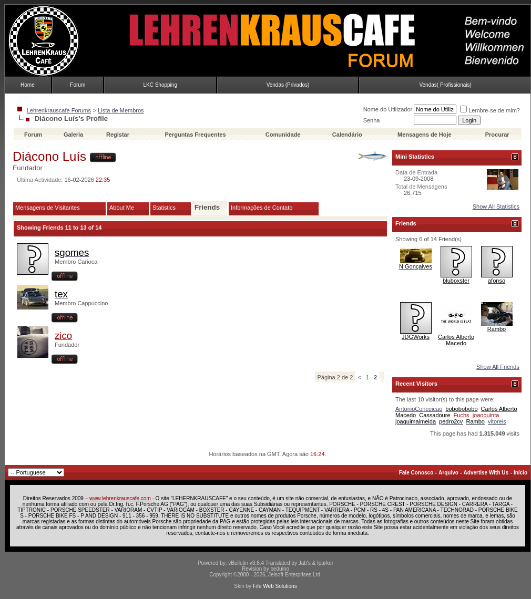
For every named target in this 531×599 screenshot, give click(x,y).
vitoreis (497, 421)
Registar (117, 134)
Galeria (73, 134)
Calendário (347, 134)
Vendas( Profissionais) (445, 85)
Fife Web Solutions (275, 586)
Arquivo (448, 473)
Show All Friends (497, 367)
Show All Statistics (496, 206)
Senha (371, 120)
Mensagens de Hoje (424, 134)
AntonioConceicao (418, 409)
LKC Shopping (160, 85)
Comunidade (284, 134)
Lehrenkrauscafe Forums (59, 110)
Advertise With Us (486, 473)
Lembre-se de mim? (490, 110)
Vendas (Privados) (288, 85)
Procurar (497, 134)
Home (28, 85)
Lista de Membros (121, 110)
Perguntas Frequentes (195, 134)
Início (520, 473)
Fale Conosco (416, 473)
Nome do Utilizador (388, 109)
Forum (77, 85)
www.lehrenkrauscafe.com (120, 498)
